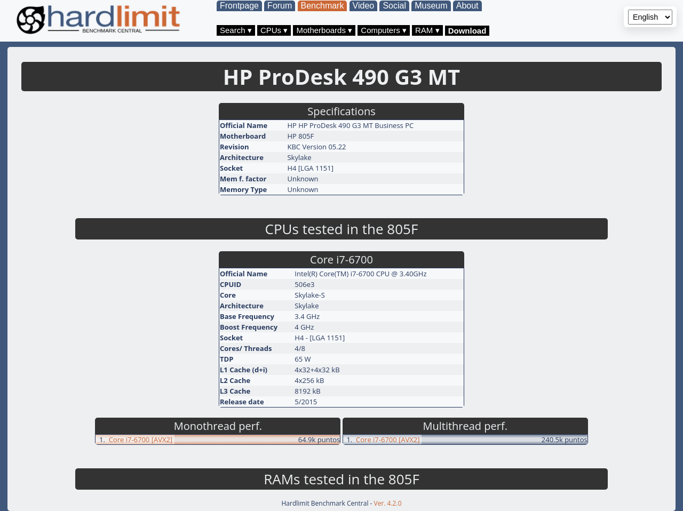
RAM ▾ (427, 30)
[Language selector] (650, 17)
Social (394, 5)
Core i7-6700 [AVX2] (140, 439)
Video (364, 5)
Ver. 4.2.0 (388, 503)
